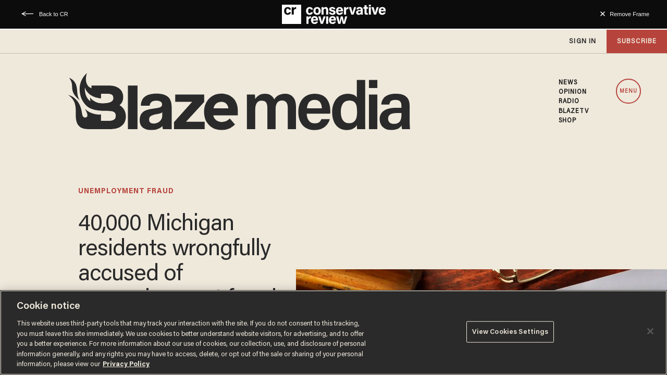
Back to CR (53, 14)
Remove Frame (629, 14)
